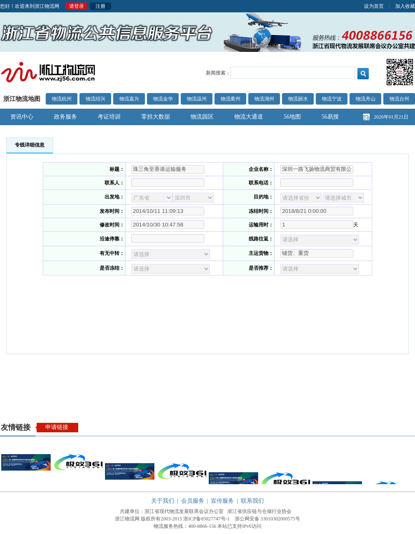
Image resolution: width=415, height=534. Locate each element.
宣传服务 (222, 501)
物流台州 (399, 99)
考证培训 (109, 117)
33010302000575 (278, 519)
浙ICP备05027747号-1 (206, 519)
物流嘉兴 (129, 99)
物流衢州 (230, 99)
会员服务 (192, 501)
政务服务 (65, 117)
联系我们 (252, 501)
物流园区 (202, 117)
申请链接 (56, 427)
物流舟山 (365, 99)
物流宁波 (332, 99)
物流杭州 (62, 99)
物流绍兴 (95, 99)
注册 (100, 6)
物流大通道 (248, 117)
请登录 (76, 6)
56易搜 (330, 117)
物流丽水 (298, 99)
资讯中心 (21, 117)
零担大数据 (155, 117)
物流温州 (197, 99)
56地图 (292, 117)
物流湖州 (264, 99)
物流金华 (163, 99)
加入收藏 (405, 6)
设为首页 (374, 6)
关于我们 (162, 501)
